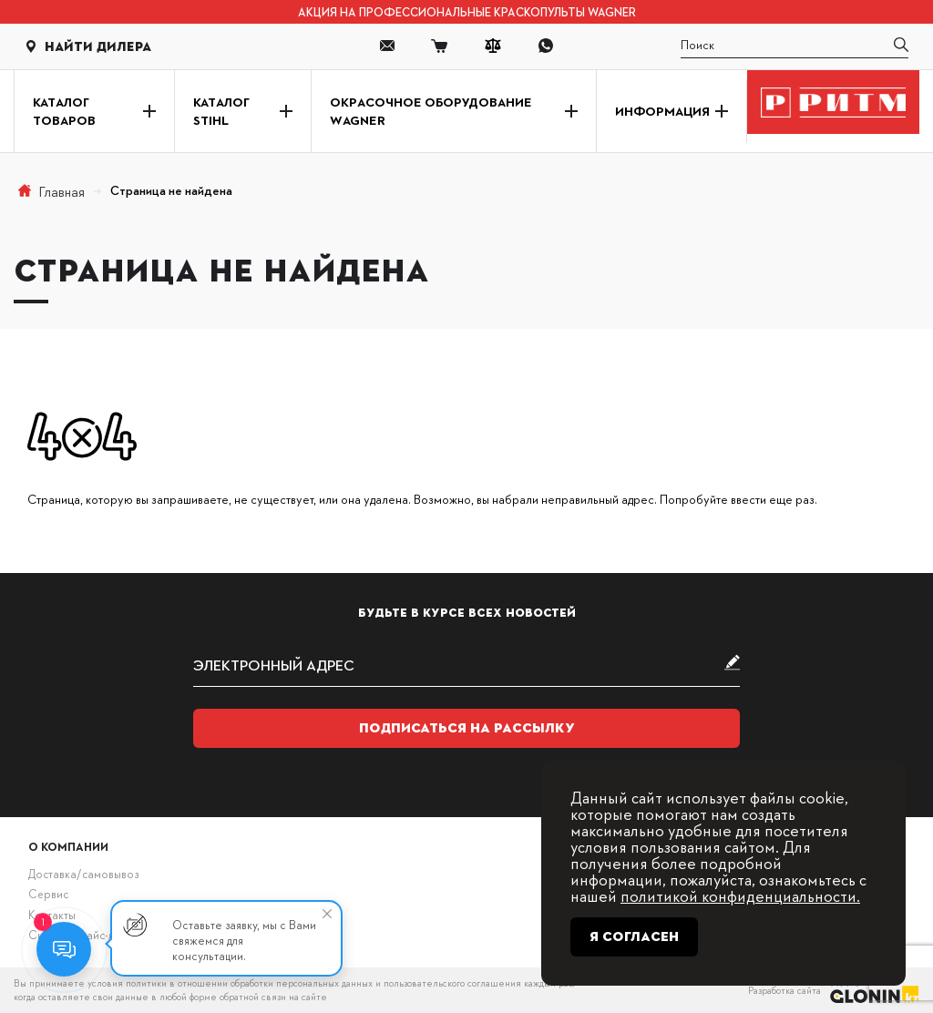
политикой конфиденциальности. (740, 895)
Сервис (48, 893)
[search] (794, 46)
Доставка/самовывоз (83, 873)
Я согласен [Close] (634, 936)
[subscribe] (466, 664)
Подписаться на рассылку (467, 728)
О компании (68, 846)
